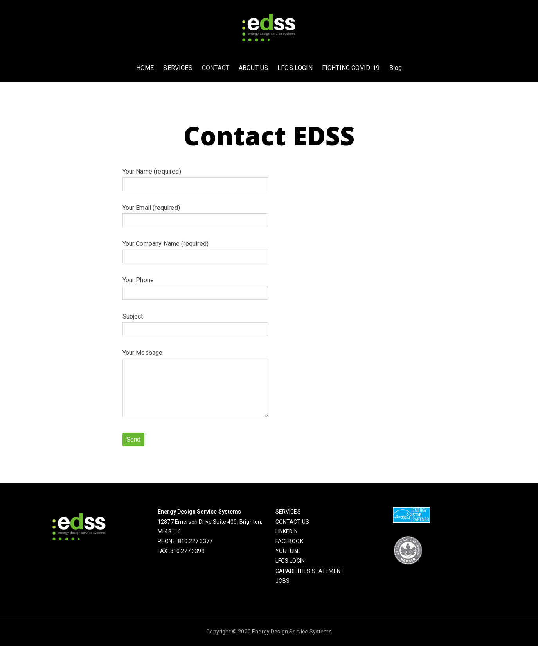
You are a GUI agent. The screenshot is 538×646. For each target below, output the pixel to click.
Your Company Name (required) (195, 250)
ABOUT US (253, 68)
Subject (195, 323)
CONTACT (215, 68)
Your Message (195, 384)
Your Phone (195, 286)
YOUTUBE (287, 551)
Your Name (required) (195, 178)
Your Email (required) (195, 214)
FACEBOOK (289, 541)
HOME (145, 68)
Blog (395, 68)
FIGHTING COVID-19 (351, 68)
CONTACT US (292, 522)
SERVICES (177, 68)
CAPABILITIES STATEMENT (309, 571)
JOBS (282, 581)
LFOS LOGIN (295, 68)
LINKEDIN (286, 531)
